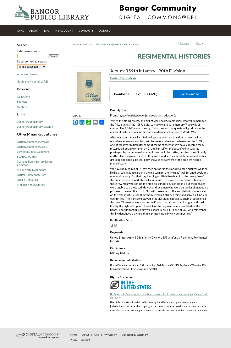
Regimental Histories (120, 44)
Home (75, 44)
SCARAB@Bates (27, 156)
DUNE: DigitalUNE (28, 179)
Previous (184, 43)
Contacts (86, 30)
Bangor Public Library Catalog (35, 126)
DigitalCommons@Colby (32, 146)
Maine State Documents (31, 170)
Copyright (85, 339)
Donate (104, 30)
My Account (110, 334)
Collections (24, 96)
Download (190, 94)
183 (137, 44)
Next (199, 43)
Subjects (22, 101)
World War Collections (94, 44)
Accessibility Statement (135, 334)
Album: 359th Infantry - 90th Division (147, 70)
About (85, 334)
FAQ (96, 334)
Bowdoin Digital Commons (33, 151)
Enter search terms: (28, 51)
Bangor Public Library (30, 121)
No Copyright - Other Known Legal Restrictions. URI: (138, 294)
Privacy (73, 339)
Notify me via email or (33, 81)
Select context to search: (32, 61)
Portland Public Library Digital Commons (35, 163)
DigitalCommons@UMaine (33, 141)
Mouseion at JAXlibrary (31, 184)
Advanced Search (27, 74)
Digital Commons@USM (31, 174)
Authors (22, 106)
